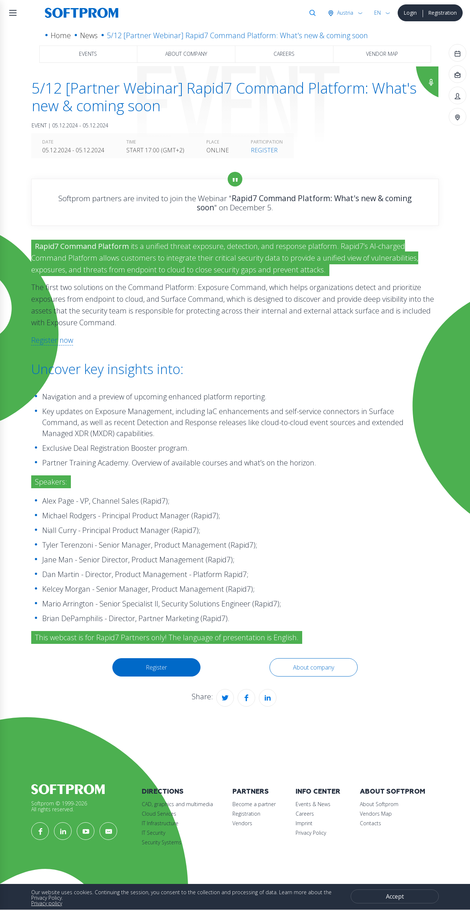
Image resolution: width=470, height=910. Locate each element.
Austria (344, 12)
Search (311, 13)
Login (410, 12)
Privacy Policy (311, 832)
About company (186, 53)
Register (264, 150)
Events (88, 53)
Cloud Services (159, 813)
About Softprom (392, 791)
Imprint (304, 823)
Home (61, 35)
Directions (163, 791)
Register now (52, 340)
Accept (395, 896)
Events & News (313, 804)
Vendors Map (376, 813)
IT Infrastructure (160, 823)
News (89, 35)
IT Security (153, 832)
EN (377, 12)
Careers (284, 53)
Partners (250, 791)
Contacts (370, 823)
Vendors (242, 823)
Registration (442, 12)
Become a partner (254, 804)
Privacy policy (46, 903)
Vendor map (382, 53)
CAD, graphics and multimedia (177, 804)
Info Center (318, 791)
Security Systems (161, 842)
